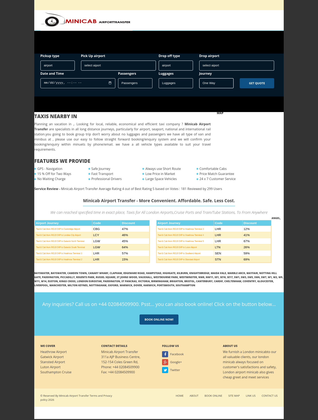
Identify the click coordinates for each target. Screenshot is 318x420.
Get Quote (257, 84)
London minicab (255, 353)
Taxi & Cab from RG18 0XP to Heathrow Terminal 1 (59, 254)
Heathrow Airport (53, 353)
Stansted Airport (52, 363)
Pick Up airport (93, 57)
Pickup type (49, 57)
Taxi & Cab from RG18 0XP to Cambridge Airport (58, 230)
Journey (205, 74)
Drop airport (209, 57)
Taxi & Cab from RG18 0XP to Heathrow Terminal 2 (59, 260)
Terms (93, 396)
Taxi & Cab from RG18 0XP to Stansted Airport (179, 260)
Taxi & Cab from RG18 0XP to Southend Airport (179, 254)
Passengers (127, 74)
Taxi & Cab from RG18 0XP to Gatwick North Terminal (60, 242)
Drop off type (169, 57)
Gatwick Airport (52, 358)
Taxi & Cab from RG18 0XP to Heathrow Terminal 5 (181, 242)
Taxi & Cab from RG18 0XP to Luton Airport (177, 248)
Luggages (166, 74)
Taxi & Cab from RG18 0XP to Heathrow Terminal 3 (181, 230)
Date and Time (52, 74)
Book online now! (159, 320)
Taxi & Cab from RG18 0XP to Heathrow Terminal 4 (181, 236)
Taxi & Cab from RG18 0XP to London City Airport (58, 236)
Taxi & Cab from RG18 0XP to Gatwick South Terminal (60, 248)
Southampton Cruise (56, 373)
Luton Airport (50, 368)
